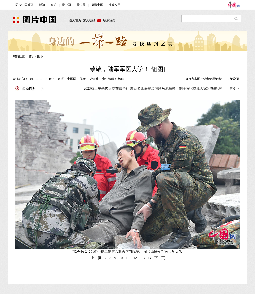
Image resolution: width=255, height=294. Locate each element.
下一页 (159, 258)
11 (127, 258)
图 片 (40, 56)
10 (121, 258)
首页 (32, 56)
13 (143, 258)
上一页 (96, 258)
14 (149, 258)
